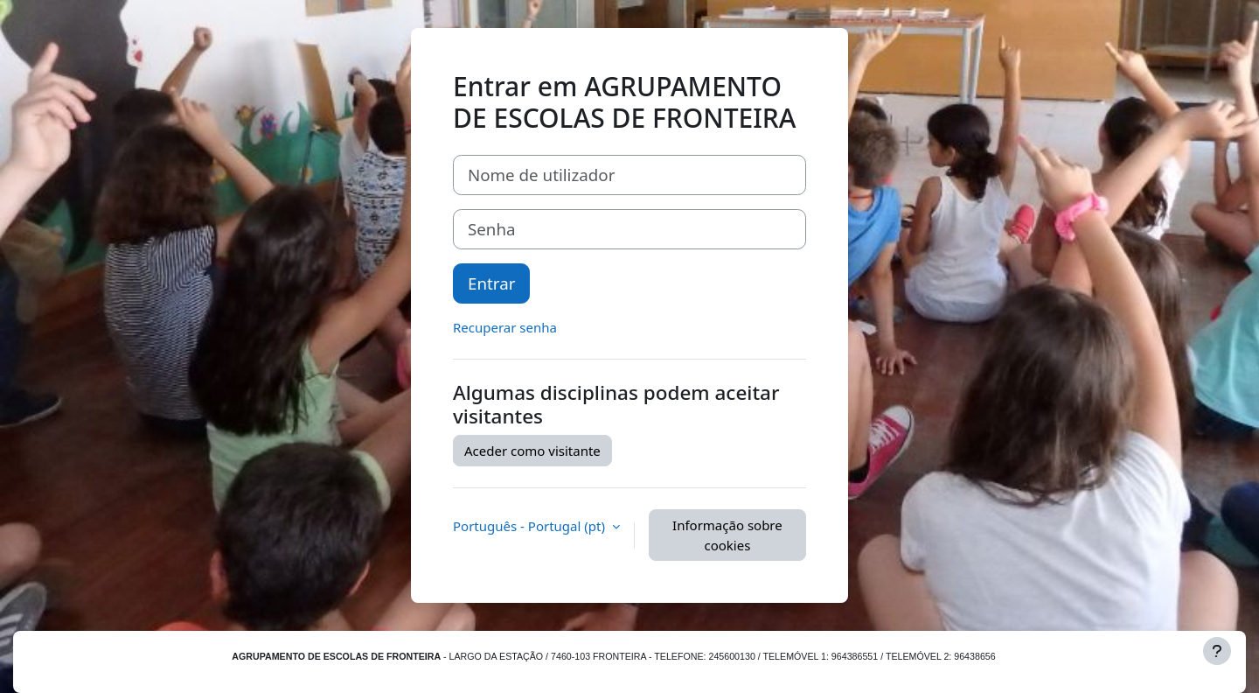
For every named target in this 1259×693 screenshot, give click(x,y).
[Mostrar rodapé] (1217, 651)
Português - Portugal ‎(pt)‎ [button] (531, 526)
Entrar (491, 283)
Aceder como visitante (532, 450)
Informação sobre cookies (727, 535)
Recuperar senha (505, 327)
